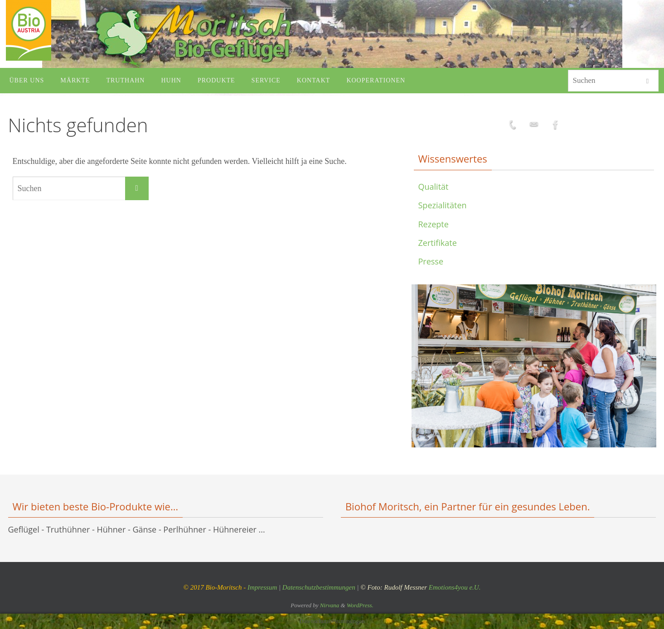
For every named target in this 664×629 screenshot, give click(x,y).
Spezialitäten (442, 205)
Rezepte (433, 224)
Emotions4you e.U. (455, 587)
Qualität (433, 186)
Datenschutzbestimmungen (318, 587)
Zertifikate (437, 242)
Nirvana (329, 605)
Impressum (262, 587)
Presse (431, 261)
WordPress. (360, 605)
